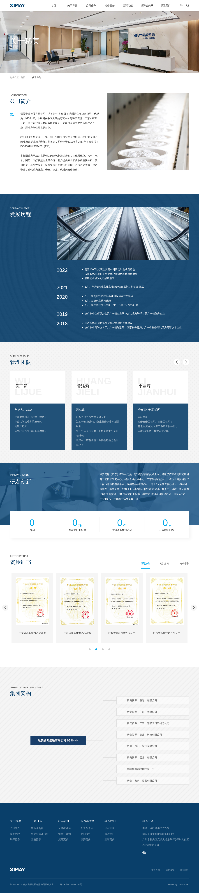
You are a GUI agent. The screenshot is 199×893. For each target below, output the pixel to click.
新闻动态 (128, 5)
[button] (177, 362)
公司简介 (15, 828)
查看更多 (36, 839)
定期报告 (86, 834)
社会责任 (110, 5)
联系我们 (166, 5)
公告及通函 (87, 828)
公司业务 (91, 5)
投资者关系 (147, 5)
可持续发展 (64, 828)
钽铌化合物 (37, 828)
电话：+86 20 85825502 (155, 828)
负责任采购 (64, 834)
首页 (53, 5)
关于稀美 (72, 5)
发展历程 (15, 834)
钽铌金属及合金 (40, 834)
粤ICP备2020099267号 (71, 884)
